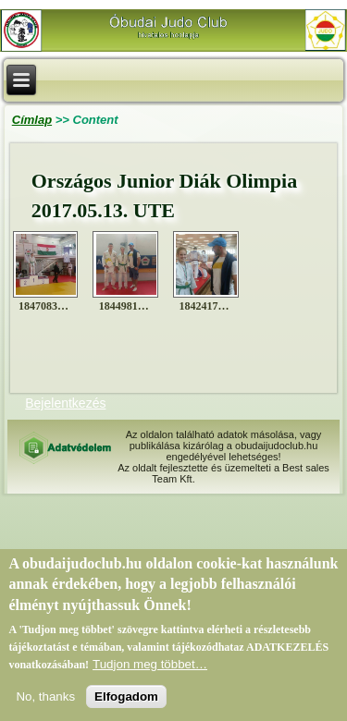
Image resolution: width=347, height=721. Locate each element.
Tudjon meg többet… (150, 672)
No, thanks (45, 705)
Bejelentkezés (65, 403)
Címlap (32, 120)
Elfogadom (126, 705)
